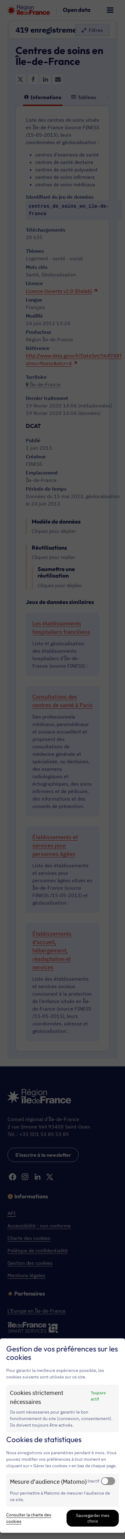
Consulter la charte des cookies (28, 1518)
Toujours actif (98, 1396)
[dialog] (62, 1435)
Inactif (93, 1481)
